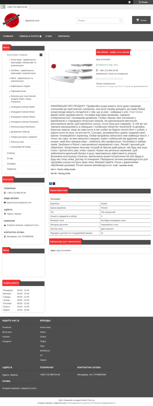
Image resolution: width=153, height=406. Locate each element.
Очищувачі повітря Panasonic (25, 122)
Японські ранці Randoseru (23, 127)
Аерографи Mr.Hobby (21, 147)
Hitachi (43, 360)
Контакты (64, 36)
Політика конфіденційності (103, 403)
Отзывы (11, 163)
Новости (11, 169)
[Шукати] (120, 20)
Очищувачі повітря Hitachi (23, 117)
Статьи (11, 153)
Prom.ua (91, 400)
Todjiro (43, 341)
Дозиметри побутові (20, 132)
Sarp (42, 346)
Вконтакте (7, 332)
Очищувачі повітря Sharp (23, 112)
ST (41, 355)
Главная (8, 36)
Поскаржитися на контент (80, 403)
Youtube (6, 337)
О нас (49, 36)
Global (43, 337)
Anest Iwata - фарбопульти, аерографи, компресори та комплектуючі (23, 62)
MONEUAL (45, 351)
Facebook (6, 327)
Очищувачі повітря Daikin (23, 107)
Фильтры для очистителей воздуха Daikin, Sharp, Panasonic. (23, 99)
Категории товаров (17, 54)
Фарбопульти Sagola (20, 86)
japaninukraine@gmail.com (19, 202)
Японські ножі (17, 142)
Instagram (6, 341)
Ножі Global (136, 112)
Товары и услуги (29, 36)
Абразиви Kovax (18, 91)
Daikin (43, 332)
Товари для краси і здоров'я (24, 137)
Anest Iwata (45, 327)
